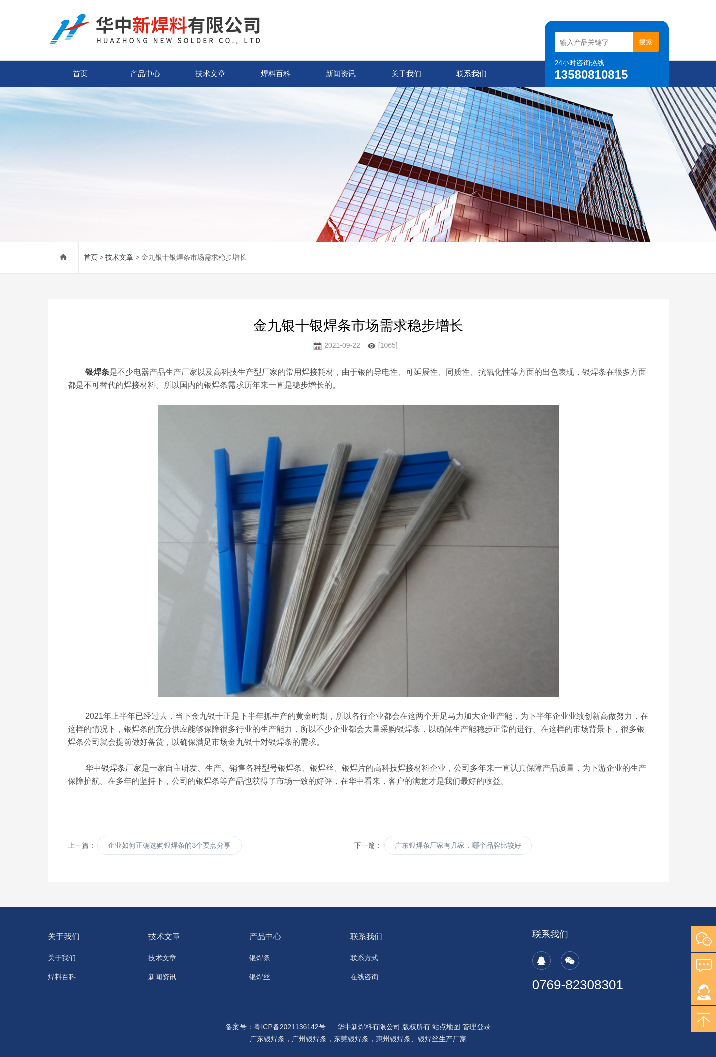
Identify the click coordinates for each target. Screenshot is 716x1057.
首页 (80, 73)
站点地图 (446, 1027)
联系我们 (471, 73)
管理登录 (476, 1027)
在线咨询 (364, 977)
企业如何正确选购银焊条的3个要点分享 (169, 845)
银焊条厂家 (121, 768)
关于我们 (406, 73)
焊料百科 (276, 73)
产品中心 (145, 73)
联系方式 (364, 958)
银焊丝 (259, 977)
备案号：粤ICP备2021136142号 (275, 1027)
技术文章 (210, 73)
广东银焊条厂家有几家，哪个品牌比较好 (458, 845)
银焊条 (259, 958)
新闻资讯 (341, 73)
